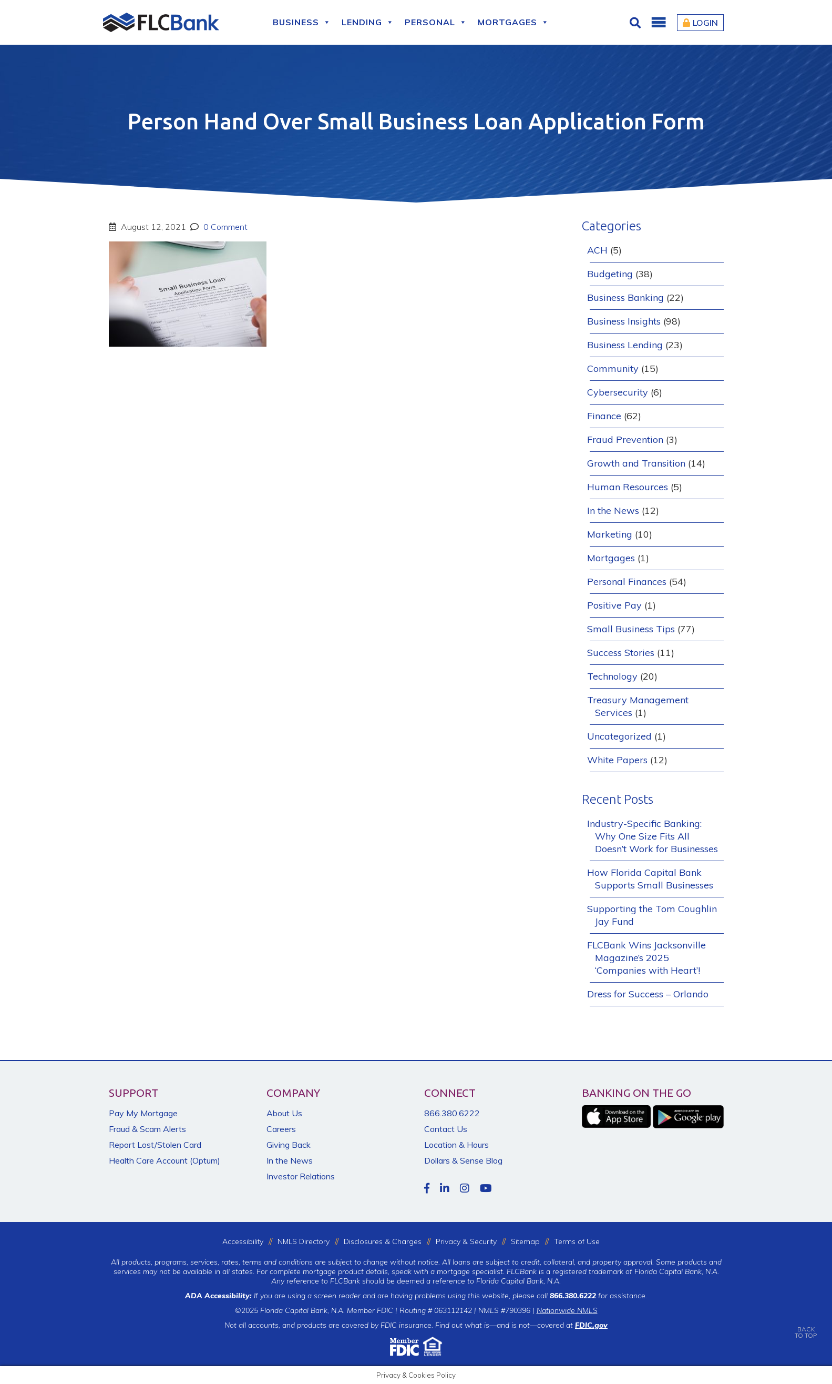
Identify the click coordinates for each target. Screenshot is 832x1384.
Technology (612, 676)
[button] (658, 22)
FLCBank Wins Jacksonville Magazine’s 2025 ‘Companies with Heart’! (646, 957)
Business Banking (625, 297)
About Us (284, 1113)
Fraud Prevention (625, 439)
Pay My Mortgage (143, 1113)
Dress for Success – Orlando (647, 994)
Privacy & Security (466, 1241)
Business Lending (625, 345)
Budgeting (610, 274)
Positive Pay (614, 605)
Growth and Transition (636, 463)
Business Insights (624, 321)
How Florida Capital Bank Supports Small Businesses (650, 878)
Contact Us (445, 1129)
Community (613, 368)
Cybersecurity (617, 392)
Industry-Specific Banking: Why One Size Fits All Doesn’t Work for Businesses (652, 836)
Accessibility (242, 1241)
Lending (368, 22)
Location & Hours (456, 1144)
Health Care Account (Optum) (164, 1160)
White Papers (617, 760)
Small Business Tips (631, 629)
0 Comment (224, 226)
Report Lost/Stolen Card (155, 1144)
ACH (597, 250)
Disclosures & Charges (383, 1241)
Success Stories (620, 652)
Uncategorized (619, 736)
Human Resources (627, 487)
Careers (281, 1129)
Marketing (609, 534)
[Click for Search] (636, 22)
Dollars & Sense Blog (463, 1160)
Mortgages (513, 22)
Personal (436, 22)
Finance (604, 416)
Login (700, 22)
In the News (613, 510)
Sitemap (525, 1241)
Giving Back (288, 1144)
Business (302, 22)
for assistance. (598, 1295)
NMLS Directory (304, 1241)
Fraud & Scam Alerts (147, 1129)
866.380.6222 (452, 1113)
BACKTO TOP (806, 1324)
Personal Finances (626, 581)
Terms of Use (577, 1241)
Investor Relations (300, 1176)
